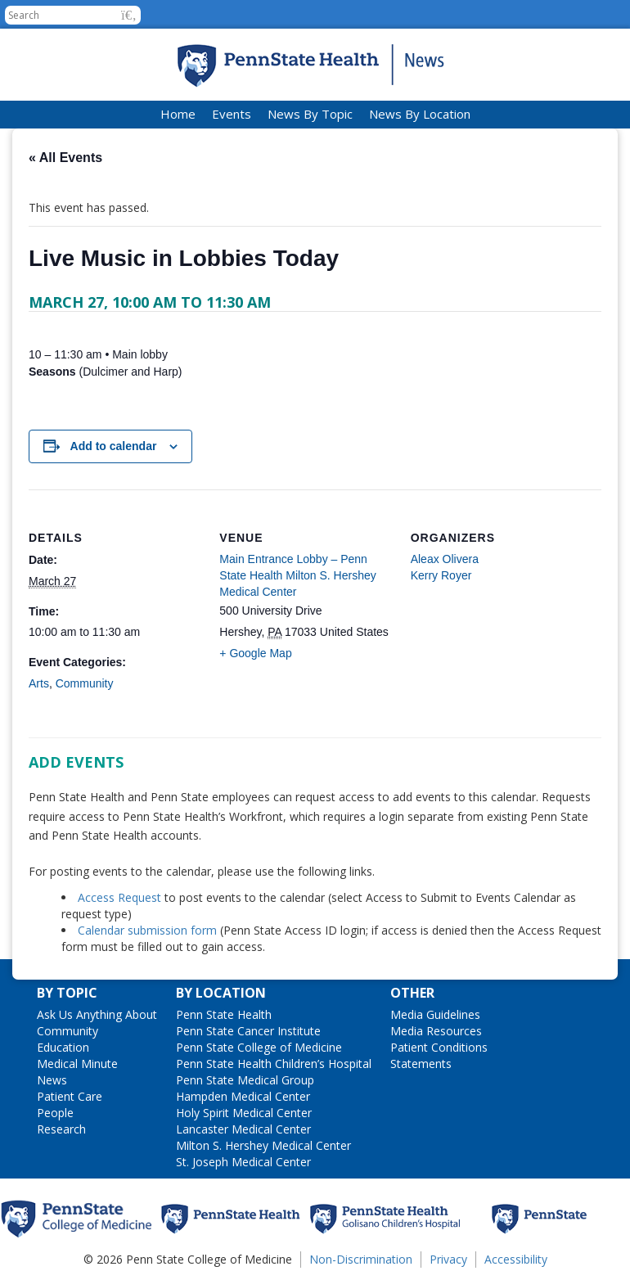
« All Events (65, 158)
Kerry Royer (441, 575)
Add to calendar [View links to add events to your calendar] (113, 446)
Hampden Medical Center (243, 1096)
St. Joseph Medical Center (243, 1162)
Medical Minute (77, 1063)
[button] (129, 15)
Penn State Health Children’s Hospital (273, 1063)
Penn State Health (224, 1014)
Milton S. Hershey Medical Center (263, 1145)
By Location (221, 993)
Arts (39, 683)
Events (231, 114)
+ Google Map (255, 653)
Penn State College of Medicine (259, 1047)
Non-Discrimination (360, 1259)
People (55, 1112)
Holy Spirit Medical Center (244, 1112)
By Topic (67, 993)
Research (61, 1129)
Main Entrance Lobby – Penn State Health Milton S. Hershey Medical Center (297, 575)
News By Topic (310, 114)
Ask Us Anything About (97, 1014)
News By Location (419, 114)
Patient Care (69, 1096)
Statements (421, 1063)
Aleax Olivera (445, 559)
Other (412, 993)
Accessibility (515, 1259)
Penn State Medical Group (245, 1080)
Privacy (448, 1259)
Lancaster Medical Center (243, 1129)
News (52, 1080)
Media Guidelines (435, 1014)
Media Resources (436, 1031)
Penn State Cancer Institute (248, 1031)
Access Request (121, 897)
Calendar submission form (147, 930)
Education (63, 1047)
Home (178, 114)
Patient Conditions (439, 1047)
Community (85, 683)
